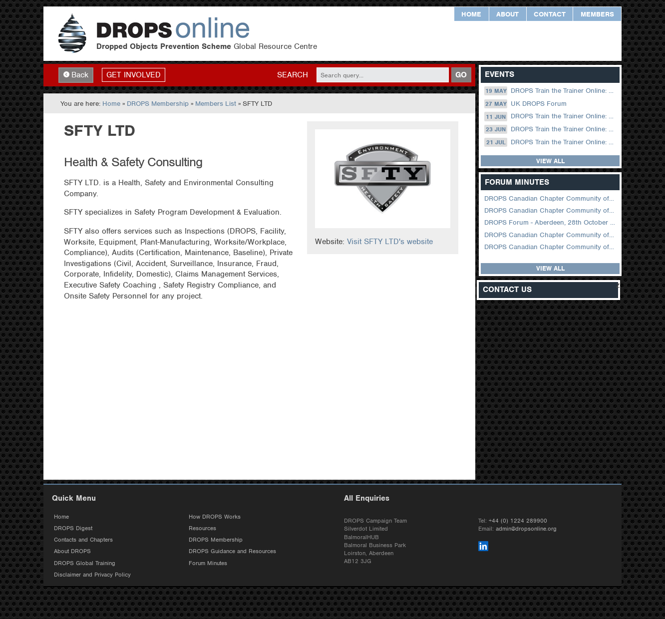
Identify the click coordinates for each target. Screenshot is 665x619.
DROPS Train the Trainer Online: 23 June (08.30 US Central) (551, 129)
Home (471, 14)
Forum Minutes (208, 563)
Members (597, 14)
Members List (215, 103)
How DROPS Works (215, 517)
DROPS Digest (73, 528)
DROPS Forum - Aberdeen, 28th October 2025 (551, 222)
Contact (550, 14)
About (507, 14)
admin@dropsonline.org (526, 529)
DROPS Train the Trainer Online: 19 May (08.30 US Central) (551, 90)
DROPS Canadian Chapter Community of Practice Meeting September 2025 (551, 235)
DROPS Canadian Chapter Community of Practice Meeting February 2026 (551, 210)
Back (75, 75)
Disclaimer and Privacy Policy (92, 575)
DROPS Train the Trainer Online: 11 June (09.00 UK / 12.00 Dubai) (551, 116)
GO (461, 75)
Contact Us (507, 290)
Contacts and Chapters (83, 540)
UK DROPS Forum (525, 103)
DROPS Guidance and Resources (232, 551)
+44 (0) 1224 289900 (518, 521)
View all (550, 161)
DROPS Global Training (84, 563)
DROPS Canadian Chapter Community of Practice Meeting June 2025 (551, 247)
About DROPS (72, 551)
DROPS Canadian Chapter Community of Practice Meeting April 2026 (551, 198)
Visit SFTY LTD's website (390, 242)
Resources (202, 528)
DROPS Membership (158, 103)
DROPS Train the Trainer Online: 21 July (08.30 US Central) (551, 142)
